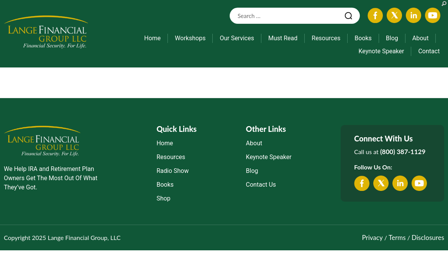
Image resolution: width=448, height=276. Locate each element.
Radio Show (172, 170)
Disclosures (428, 237)
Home (152, 38)
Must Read (282, 38)
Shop (163, 198)
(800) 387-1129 (402, 152)
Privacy (372, 237)
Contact (429, 51)
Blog (392, 38)
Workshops (190, 38)
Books (363, 38)
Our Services (237, 38)
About (420, 38)
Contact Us (261, 184)
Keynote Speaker (381, 51)
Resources (326, 38)
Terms (397, 237)
